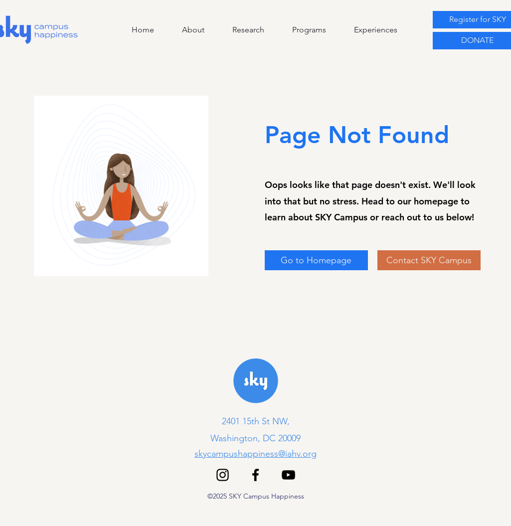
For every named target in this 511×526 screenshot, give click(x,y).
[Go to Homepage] (316, 260)
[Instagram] (222, 475)
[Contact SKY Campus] (429, 260)
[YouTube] (288, 475)
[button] (300, 29)
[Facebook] (255, 475)
